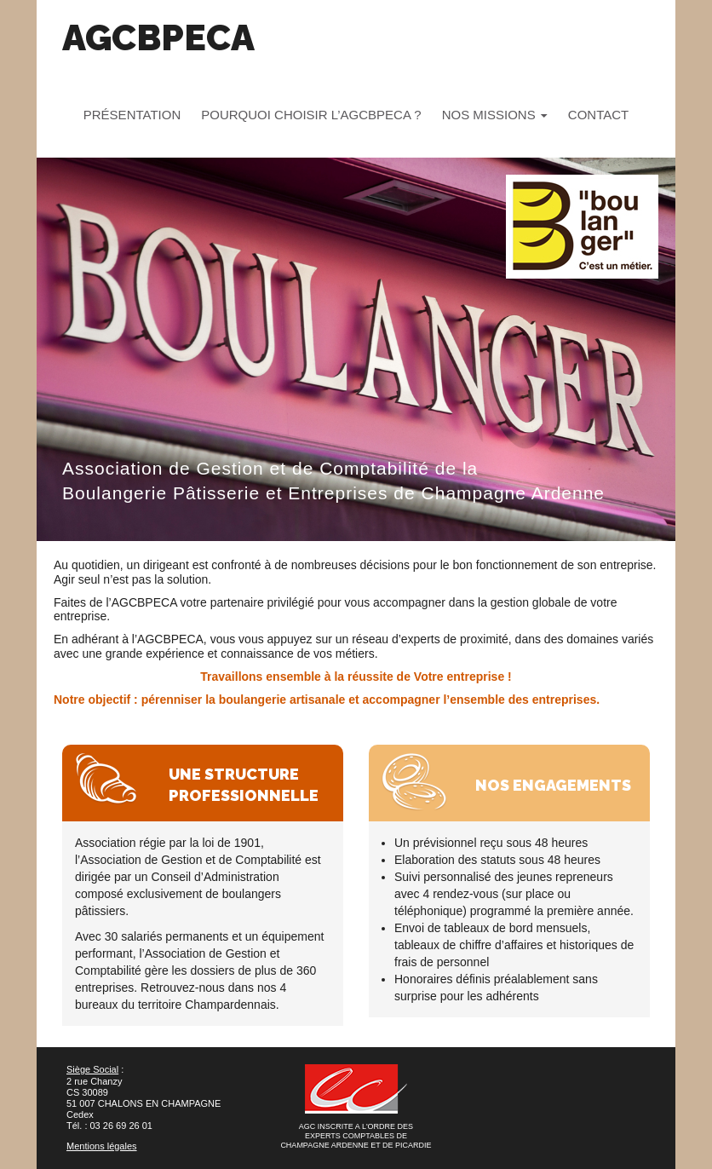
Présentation (132, 114)
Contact (598, 114)
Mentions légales (101, 1146)
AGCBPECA (158, 38)
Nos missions (495, 114)
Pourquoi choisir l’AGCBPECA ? (311, 114)
